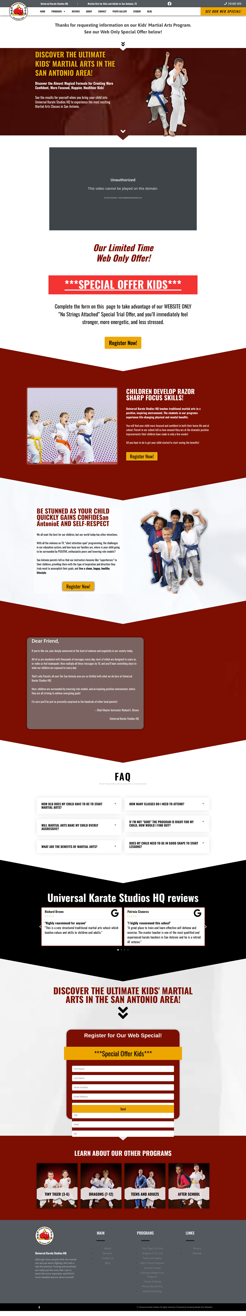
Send (123, 1112)
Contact (102, 11)
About (89, 11)
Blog (149, 11)
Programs (58, 11)
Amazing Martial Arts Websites (200, 1312)
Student (137, 11)
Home (42, 11)
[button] (40, 930)
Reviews (76, 11)
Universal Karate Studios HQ (54, 3)
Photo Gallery (119, 11)
